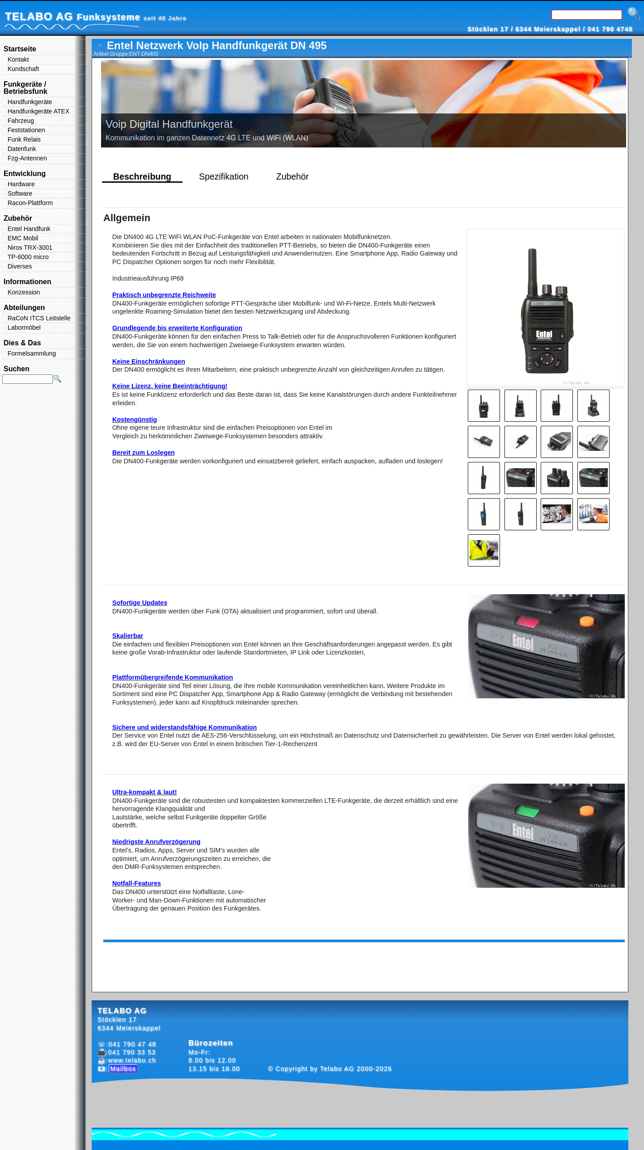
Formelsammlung (32, 353)
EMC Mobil (23, 238)
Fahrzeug (21, 120)
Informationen (27, 281)
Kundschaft (23, 68)
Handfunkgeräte (30, 101)
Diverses (20, 266)
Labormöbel (24, 327)
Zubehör (292, 176)
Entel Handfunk (29, 228)
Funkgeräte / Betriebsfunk (25, 87)
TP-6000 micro (28, 256)
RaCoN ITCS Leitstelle (39, 318)
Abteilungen (24, 307)
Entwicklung (25, 173)
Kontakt (18, 59)
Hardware (21, 184)
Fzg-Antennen (27, 158)
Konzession (24, 292)
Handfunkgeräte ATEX (38, 111)
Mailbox (123, 1068)
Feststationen (26, 130)
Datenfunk (22, 148)
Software (20, 193)
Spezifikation (224, 176)
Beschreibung (142, 176)
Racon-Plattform (30, 202)
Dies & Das (22, 343)
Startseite (20, 49)
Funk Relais (24, 139)
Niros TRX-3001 (30, 247)
